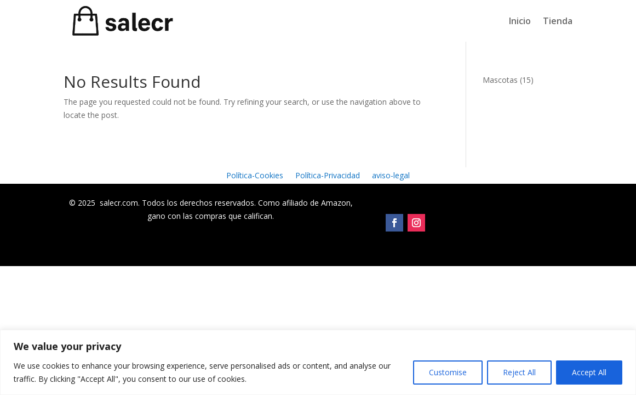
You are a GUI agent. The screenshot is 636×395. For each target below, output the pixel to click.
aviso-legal (391, 176)
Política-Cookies (254, 176)
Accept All (589, 372)
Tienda (557, 21)
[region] (318, 362)
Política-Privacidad (327, 176)
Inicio (520, 21)
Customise (448, 372)
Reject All (519, 372)
